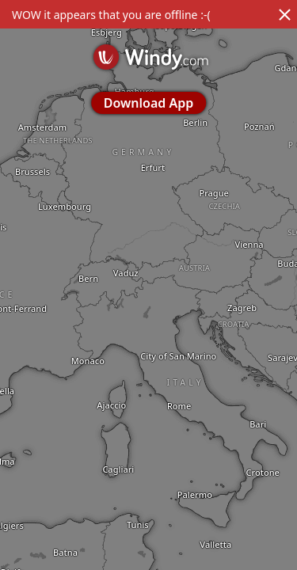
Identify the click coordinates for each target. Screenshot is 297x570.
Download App (148, 103)
